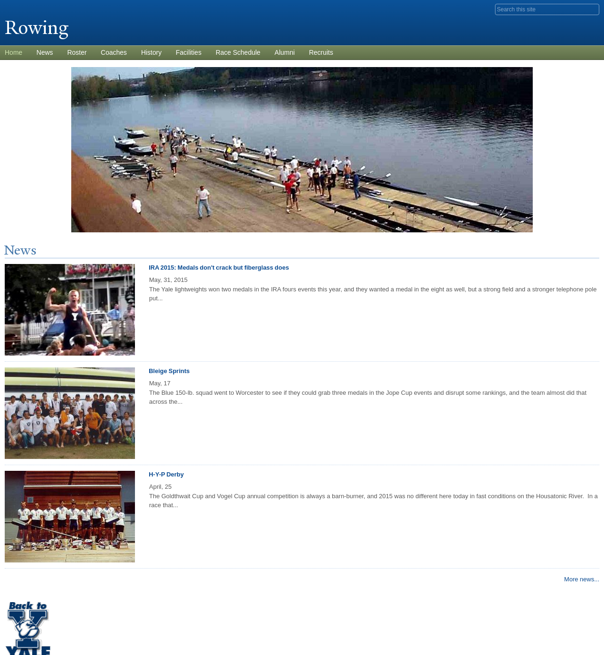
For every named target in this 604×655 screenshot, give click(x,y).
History (151, 52)
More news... (581, 579)
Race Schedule (238, 52)
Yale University (31, 8)
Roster (76, 52)
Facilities (188, 52)
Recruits (321, 52)
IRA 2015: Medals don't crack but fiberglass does (219, 267)
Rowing (39, 28)
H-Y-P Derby (166, 474)
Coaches (114, 52)
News (44, 52)
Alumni (285, 52)
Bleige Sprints (169, 370)
